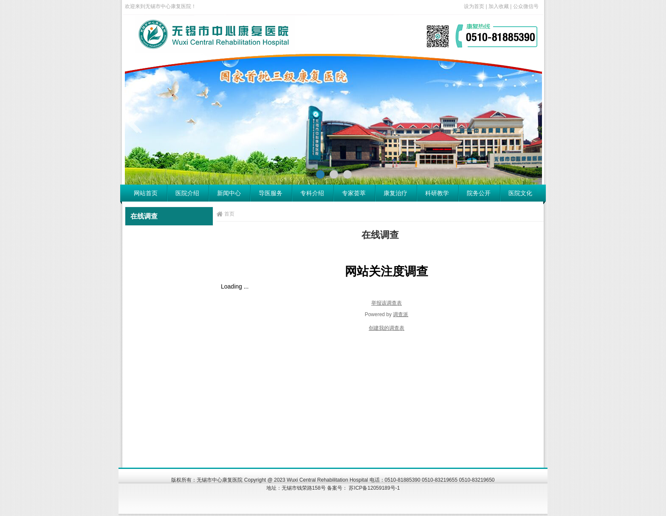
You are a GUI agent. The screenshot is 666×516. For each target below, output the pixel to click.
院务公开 (479, 193)
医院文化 (520, 193)
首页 (229, 214)
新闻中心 (229, 193)
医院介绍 (187, 193)
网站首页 (146, 193)
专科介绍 (312, 193)
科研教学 (437, 193)
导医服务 (270, 193)
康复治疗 (395, 193)
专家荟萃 (354, 193)
